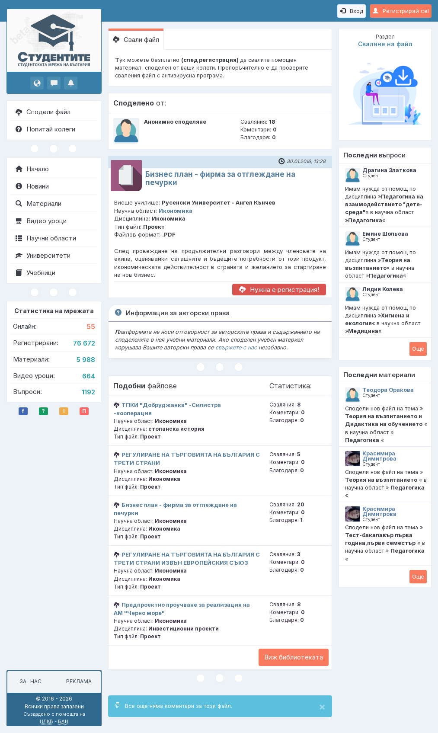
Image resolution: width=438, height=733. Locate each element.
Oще (418, 348)
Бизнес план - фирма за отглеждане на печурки (220, 178)
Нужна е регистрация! (279, 289)
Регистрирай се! (401, 10)
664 (88, 376)
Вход (351, 10)
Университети (43, 255)
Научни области (46, 238)
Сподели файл (43, 112)
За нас (29, 681)
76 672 (84, 343)
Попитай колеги (45, 129)
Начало (32, 169)
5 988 (86, 359)
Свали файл (136, 39)
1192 (88, 392)
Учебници (35, 273)
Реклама (79, 681)
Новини (32, 186)
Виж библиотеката (293, 657)
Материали (38, 203)
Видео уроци (41, 221)
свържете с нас (236, 347)
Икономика (175, 210)
